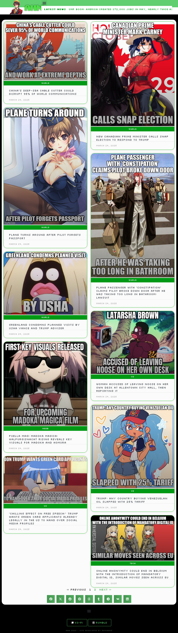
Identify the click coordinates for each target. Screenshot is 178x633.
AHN (33, 7)
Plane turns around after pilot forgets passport (45, 236)
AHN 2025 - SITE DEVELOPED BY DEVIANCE (89, 630)
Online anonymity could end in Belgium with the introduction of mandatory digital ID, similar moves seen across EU (132, 574)
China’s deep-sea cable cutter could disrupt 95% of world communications (43, 92)
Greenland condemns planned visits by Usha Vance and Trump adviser (44, 326)
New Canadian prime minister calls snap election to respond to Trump (132, 138)
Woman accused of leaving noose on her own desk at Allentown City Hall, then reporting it (132, 387)
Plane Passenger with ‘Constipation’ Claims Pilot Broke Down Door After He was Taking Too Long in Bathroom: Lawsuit (130, 292)
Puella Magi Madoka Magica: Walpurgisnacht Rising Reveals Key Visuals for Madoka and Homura (40, 439)
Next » (105, 589)
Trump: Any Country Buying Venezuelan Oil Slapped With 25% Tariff (131, 500)
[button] (44, 3)
